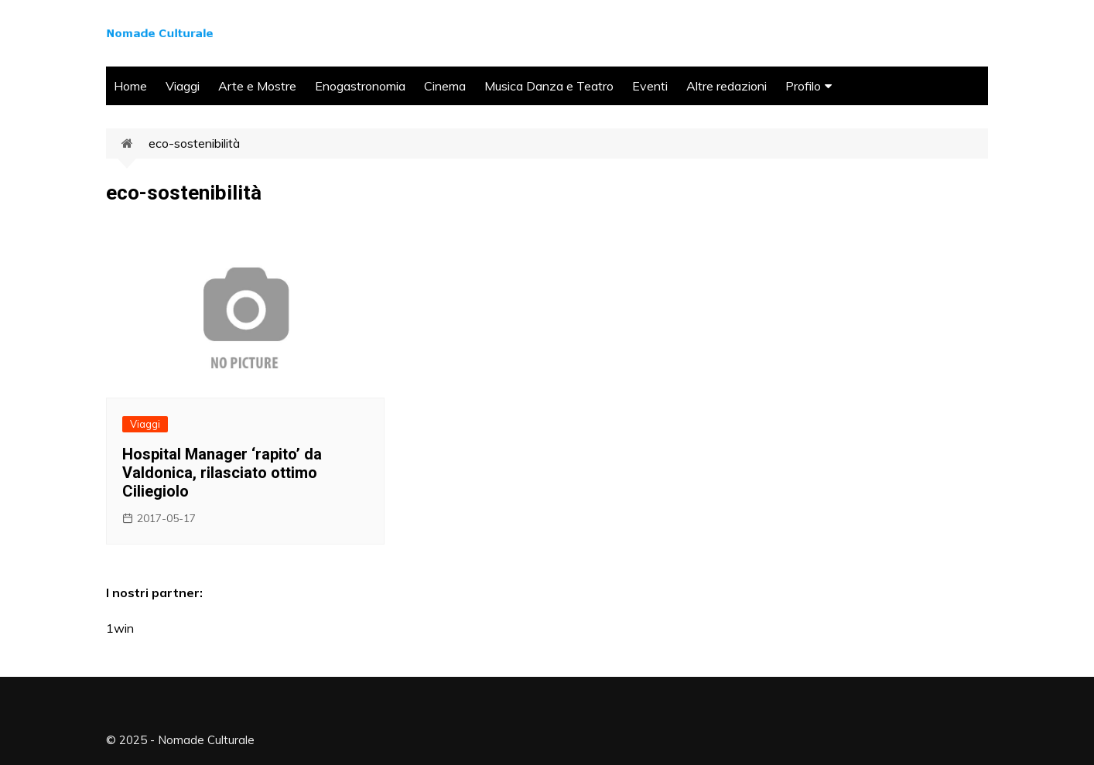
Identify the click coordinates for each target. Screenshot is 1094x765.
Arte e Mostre (257, 86)
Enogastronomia (360, 86)
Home (130, 86)
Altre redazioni (726, 86)
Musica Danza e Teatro (549, 86)
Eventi (650, 86)
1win (120, 628)
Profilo (803, 86)
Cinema (445, 86)
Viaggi (183, 86)
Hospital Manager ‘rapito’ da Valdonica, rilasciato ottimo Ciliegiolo (222, 472)
